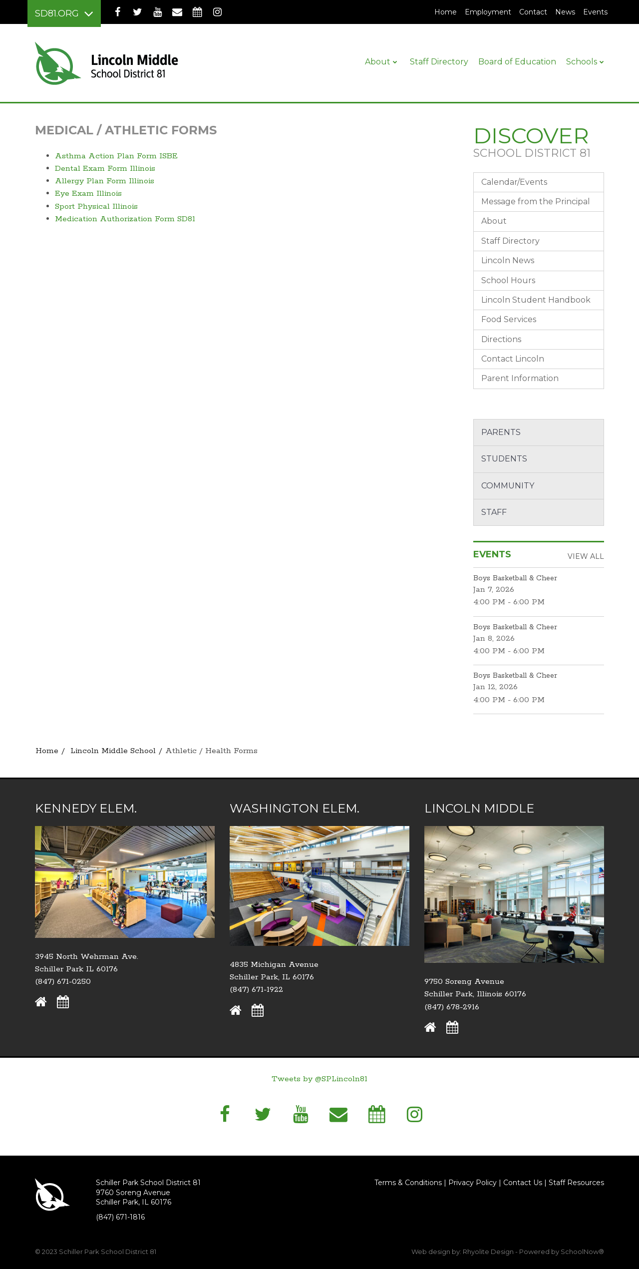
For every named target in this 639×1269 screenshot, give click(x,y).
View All (586, 556)
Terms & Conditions (408, 1182)
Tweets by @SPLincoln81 (319, 1079)
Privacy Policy (472, 1182)
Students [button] (504, 458)
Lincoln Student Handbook (536, 300)
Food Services (508, 319)
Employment (490, 12)
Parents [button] (501, 432)
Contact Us (522, 1182)
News (565, 11)
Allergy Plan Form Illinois (104, 181)
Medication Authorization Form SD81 (125, 219)
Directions (501, 339)
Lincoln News (507, 260)
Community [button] (507, 485)
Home (445, 11)
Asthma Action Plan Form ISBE (116, 156)
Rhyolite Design (489, 1252)
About (494, 221)
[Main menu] (64, 13)
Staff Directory (510, 241)
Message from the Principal (535, 201)
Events (595, 11)
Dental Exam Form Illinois (105, 168)
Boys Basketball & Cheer (515, 578)
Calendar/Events (514, 182)
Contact (533, 11)
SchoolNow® (582, 1252)
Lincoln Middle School (113, 751)
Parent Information (520, 378)
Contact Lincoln (512, 359)
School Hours (508, 280)
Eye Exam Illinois (88, 193)
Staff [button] (494, 512)
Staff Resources (576, 1182)
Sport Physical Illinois (96, 206)
